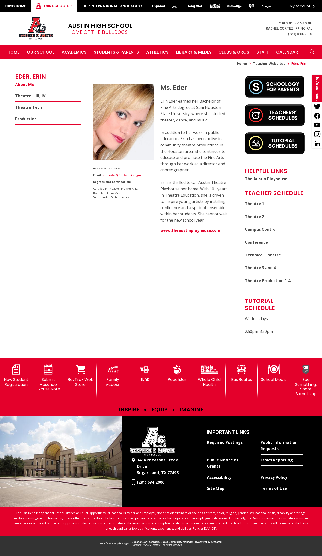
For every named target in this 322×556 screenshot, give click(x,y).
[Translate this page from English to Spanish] (158, 6)
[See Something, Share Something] (306, 380)
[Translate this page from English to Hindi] (251, 6)
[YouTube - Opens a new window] (317, 125)
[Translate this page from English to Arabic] (266, 5)
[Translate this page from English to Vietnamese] (194, 6)
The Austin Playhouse (266, 178)
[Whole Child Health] (209, 375)
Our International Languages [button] (111, 6)
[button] (312, 52)
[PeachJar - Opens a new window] (177, 373)
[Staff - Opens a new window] (263, 52)
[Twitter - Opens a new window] (317, 106)
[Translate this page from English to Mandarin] (214, 6)
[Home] (13, 52)
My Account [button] (300, 6)
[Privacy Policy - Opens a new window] (282, 477)
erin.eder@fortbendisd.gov (122, 175)
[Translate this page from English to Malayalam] (234, 5)
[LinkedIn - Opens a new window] (317, 143)
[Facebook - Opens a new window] (317, 115)
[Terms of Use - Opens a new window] (282, 488)
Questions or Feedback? (146, 542)
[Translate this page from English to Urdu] (175, 5)
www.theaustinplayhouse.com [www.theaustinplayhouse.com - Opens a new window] (190, 230)
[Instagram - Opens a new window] (317, 134)
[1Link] (145, 373)
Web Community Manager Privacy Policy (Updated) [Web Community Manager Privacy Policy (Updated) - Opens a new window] (193, 542)
